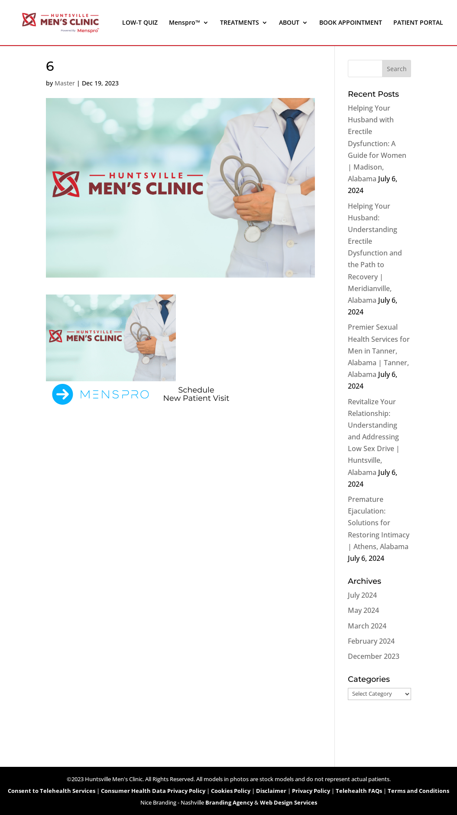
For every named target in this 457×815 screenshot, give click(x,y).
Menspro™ (184, 23)
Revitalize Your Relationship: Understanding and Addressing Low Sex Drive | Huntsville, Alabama (374, 437)
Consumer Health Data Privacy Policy (153, 791)
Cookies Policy (230, 791)
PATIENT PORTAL (418, 23)
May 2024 (363, 610)
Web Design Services (288, 802)
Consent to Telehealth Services (51, 791)
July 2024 (362, 595)
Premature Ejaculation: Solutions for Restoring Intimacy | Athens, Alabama (378, 522)
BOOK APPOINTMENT (350, 23)
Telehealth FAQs (359, 791)
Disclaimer (271, 791)
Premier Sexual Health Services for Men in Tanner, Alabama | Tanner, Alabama (379, 350)
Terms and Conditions (418, 791)
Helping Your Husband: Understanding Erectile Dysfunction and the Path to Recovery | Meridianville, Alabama (375, 253)
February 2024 (371, 641)
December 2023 (373, 656)
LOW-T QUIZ (140, 23)
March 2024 (367, 626)
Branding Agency (229, 802)
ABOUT (289, 23)
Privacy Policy (311, 791)
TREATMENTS (239, 23)
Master (65, 83)
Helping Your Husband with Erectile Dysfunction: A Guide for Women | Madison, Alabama (377, 143)
